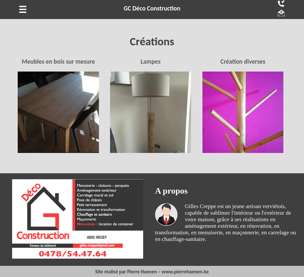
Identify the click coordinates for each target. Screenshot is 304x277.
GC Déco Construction (152, 8)
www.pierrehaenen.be (185, 271)
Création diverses (242, 61)
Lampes (151, 61)
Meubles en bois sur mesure (58, 61)
